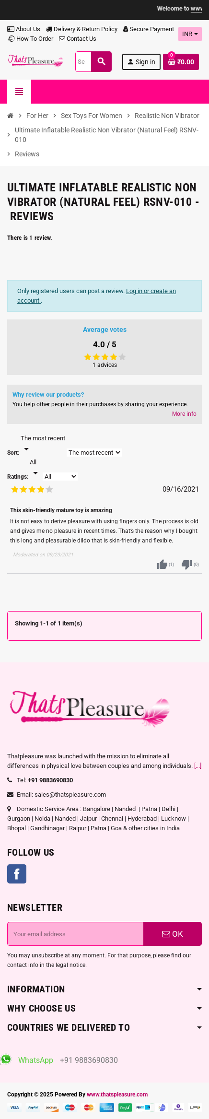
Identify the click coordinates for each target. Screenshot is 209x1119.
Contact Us (77, 38)
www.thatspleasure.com (117, 1094)
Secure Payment (148, 29)
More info (184, 414)
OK (172, 934)
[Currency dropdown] (190, 34)
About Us (23, 29)
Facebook (16, 873)
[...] (197, 765)
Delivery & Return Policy (81, 29)
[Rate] (35, 468)
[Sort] (43, 444)
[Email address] (75, 934)
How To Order (30, 38)
